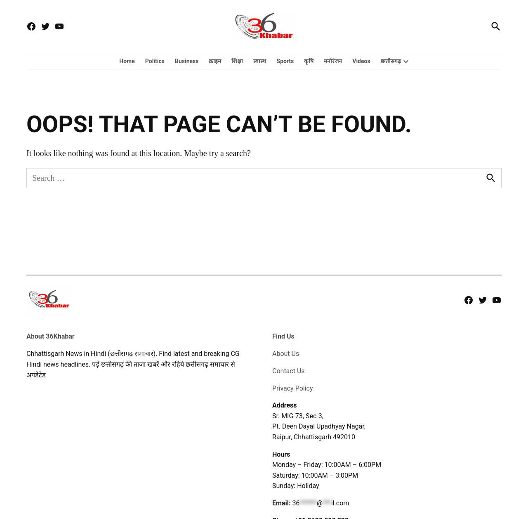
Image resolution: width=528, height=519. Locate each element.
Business (186, 61)
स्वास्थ (259, 61)
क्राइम (215, 61)
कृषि (309, 61)
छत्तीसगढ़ (391, 61)
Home (126, 61)
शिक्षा (237, 61)
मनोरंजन (333, 61)
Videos (361, 61)
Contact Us (288, 371)
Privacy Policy (292, 388)
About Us (285, 354)
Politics (155, 61)
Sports (285, 61)
